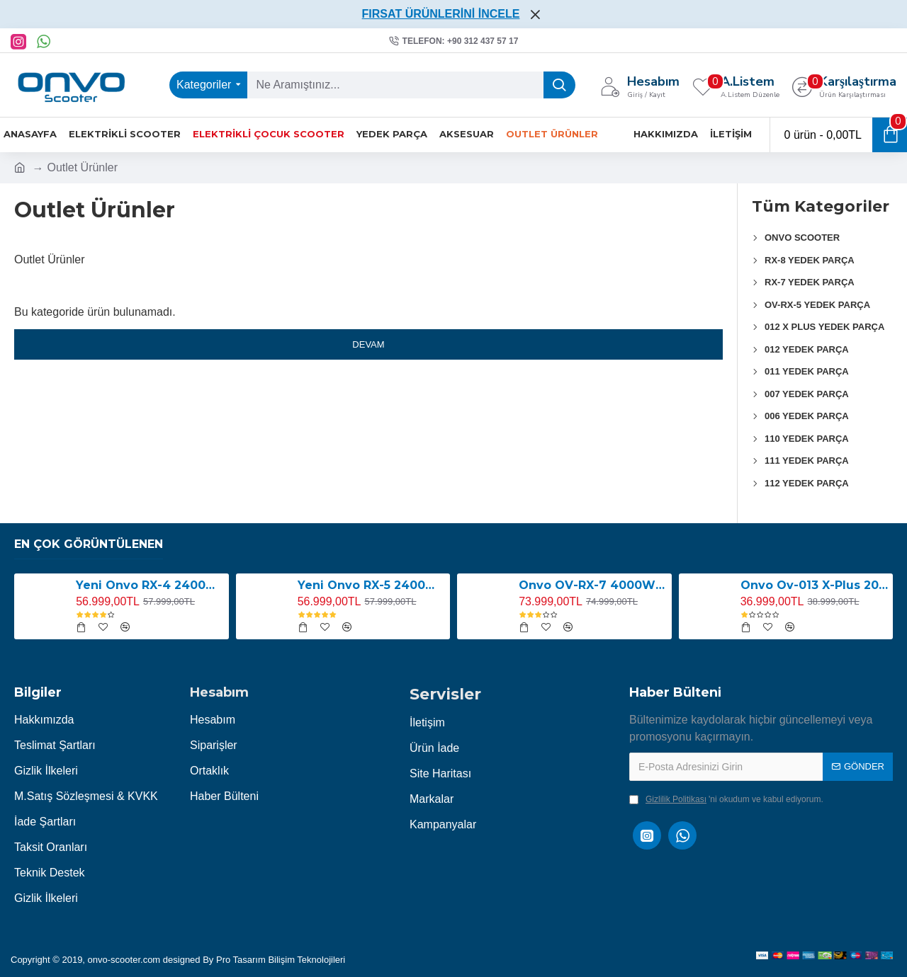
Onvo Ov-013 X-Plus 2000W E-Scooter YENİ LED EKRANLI (814, 585)
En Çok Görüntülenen (88, 544)
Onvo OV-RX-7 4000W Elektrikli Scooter (592, 585)
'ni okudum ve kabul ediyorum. (726, 799)
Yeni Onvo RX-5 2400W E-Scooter (371, 585)
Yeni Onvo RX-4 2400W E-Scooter (149, 585)
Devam (368, 344)
